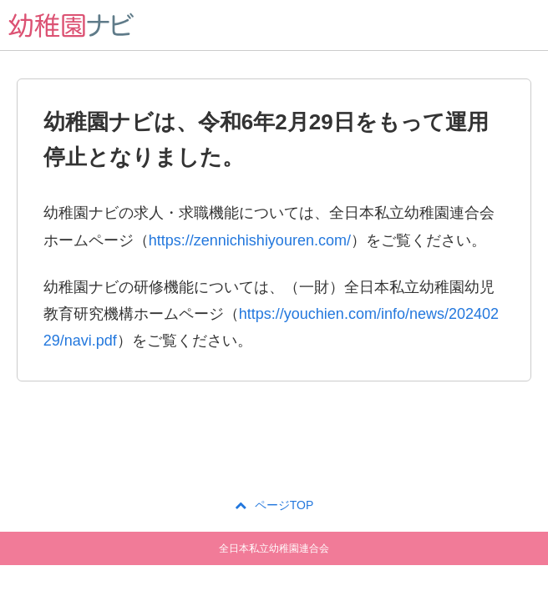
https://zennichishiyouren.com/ (250, 240)
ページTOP (274, 505)
